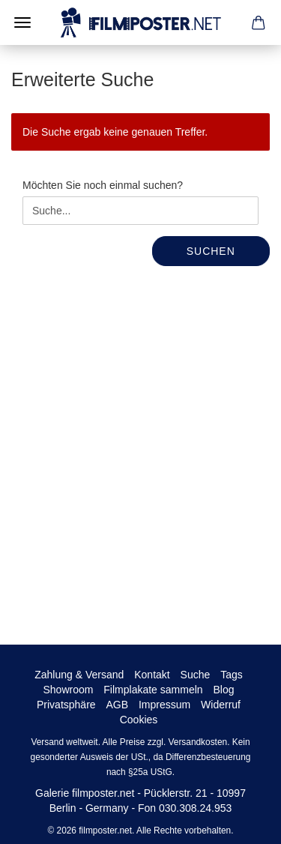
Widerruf (221, 705)
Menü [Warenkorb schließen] (22, 22)
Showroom (68, 690)
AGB (117, 705)
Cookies (139, 720)
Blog (223, 690)
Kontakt (151, 675)
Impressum (164, 705)
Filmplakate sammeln (152, 690)
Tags (231, 675)
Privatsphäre (66, 705)
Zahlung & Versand (79, 675)
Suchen (211, 251)
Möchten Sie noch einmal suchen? (102, 185)
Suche (196, 675)
